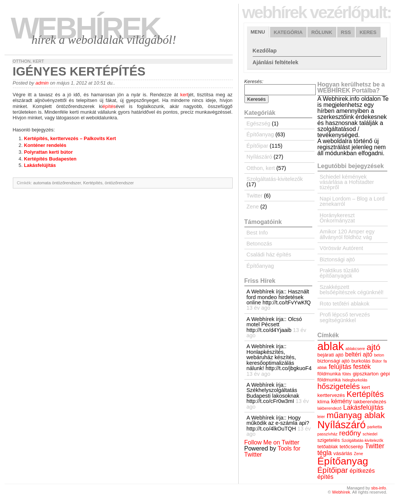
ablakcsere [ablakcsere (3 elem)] (355, 348)
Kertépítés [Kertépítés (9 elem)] (365, 394)
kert (184, 94)
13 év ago (258, 308)
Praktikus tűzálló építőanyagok (339, 273)
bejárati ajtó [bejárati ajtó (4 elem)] (331, 355)
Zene (253, 207)
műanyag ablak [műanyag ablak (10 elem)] (356, 415)
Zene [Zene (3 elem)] (358, 453)
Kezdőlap (265, 51)
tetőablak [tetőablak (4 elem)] (328, 446)
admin (42, 83)
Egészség (258, 123)
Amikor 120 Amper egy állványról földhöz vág (347, 234)
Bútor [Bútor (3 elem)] (377, 361)
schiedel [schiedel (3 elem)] (369, 434)
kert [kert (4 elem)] (366, 387)
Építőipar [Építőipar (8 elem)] (333, 470)
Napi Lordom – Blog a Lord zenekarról (352, 201)
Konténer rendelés (45, 145)
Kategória (288, 32)
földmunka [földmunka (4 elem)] (329, 374)
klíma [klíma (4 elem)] (324, 401)
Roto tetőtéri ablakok (345, 304)
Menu (258, 32)
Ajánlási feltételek (276, 62)
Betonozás (259, 244)
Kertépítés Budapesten (50, 159)
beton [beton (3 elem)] (379, 355)
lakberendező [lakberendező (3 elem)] (330, 408)
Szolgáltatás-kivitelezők (275, 179)
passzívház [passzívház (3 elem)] (328, 434)
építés (109, 106)
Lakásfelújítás (40, 165)
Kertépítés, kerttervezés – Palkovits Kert (70, 138)
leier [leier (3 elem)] (321, 416)
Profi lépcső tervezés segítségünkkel (345, 317)
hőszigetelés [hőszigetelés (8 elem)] (339, 386)
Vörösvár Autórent (341, 248)
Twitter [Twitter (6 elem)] (374, 446)
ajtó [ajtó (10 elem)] (374, 347)
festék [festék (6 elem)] (362, 366)
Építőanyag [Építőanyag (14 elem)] (343, 461)
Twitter (254, 196)
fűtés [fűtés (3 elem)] (346, 374)
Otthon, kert (28, 61)
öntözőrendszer (119, 183)
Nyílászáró (259, 157)
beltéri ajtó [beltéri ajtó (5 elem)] (358, 354)
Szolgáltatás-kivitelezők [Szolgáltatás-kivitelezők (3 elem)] (363, 440)
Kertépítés (93, 183)
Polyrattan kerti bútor (48, 152)
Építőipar (258, 146)
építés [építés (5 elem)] (325, 477)
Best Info (257, 233)
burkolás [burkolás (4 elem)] (361, 361)
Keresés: (254, 81)
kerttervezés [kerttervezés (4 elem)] (331, 395)
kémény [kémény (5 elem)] (341, 401)
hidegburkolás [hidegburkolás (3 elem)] (354, 380)
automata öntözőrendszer (57, 183)
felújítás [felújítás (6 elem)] (339, 366)
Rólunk (321, 32)
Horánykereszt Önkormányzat (337, 218)
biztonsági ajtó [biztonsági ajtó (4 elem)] (334, 361)
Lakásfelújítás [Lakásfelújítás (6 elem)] (363, 407)
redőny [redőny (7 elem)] (350, 433)
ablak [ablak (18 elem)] (331, 346)
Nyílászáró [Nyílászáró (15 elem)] (342, 425)
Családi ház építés (269, 255)
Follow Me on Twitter (271, 442)
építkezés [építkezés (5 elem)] (362, 471)
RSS (346, 32)
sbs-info (378, 488)
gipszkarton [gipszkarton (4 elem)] (366, 374)
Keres (367, 32)
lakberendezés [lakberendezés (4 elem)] (369, 401)
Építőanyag (260, 134)
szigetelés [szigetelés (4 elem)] (329, 440)
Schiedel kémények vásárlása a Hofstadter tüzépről (347, 182)
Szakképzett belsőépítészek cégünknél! (352, 289)
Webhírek (85, 28)
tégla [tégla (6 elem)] (325, 453)
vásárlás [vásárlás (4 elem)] (342, 453)
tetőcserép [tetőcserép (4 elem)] (351, 446)
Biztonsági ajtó (337, 259)
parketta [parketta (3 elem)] (374, 426)
